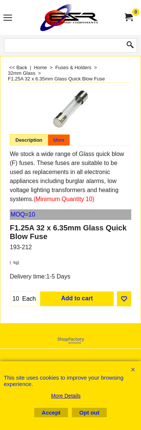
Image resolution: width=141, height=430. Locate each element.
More (59, 140)
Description (28, 140)
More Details (66, 396)
